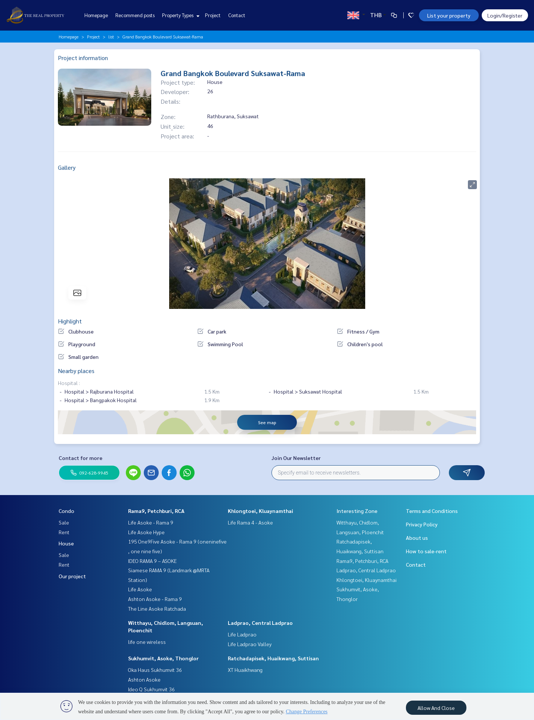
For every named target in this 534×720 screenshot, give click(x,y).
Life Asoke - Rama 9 (150, 522)
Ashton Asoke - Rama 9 (155, 598)
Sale (64, 522)
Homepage (96, 15)
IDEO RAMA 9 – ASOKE (152, 560)
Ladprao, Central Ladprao (260, 622)
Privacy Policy (422, 524)
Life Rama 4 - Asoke (250, 522)
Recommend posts (135, 15)
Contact (236, 15)
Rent (64, 532)
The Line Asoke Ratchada (157, 608)
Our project (72, 576)
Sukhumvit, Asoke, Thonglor (163, 658)
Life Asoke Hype (146, 532)
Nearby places (76, 371)
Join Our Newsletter (296, 457)
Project (213, 15)
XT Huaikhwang (245, 669)
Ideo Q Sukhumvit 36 (151, 689)
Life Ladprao (242, 634)
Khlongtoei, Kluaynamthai (260, 510)
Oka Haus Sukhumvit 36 (155, 669)
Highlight (70, 321)
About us (417, 537)
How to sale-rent (426, 551)
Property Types (180, 15)
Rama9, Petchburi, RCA (156, 510)
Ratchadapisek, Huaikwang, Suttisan (273, 658)
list (111, 37)
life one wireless (147, 641)
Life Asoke (140, 589)
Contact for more (80, 457)
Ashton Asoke (144, 679)
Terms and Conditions (432, 510)
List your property (449, 15)
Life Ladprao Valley (249, 644)
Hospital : (69, 382)
